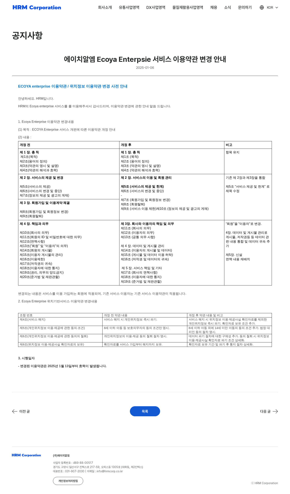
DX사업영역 (155, 7)
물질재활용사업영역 (187, 7)
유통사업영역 (129, 7)
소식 (227, 7)
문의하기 (245, 7)
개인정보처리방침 (68, 481)
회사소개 (105, 7)
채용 (213, 7)
